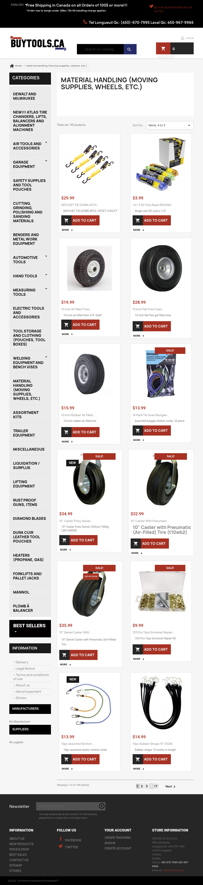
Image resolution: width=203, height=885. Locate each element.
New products (21, 844)
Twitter (71, 847)
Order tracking (117, 838)
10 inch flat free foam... (148, 309)
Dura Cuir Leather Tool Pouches (26, 537)
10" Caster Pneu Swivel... (76, 521)
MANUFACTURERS (25, 709)
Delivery (21, 662)
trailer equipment (24, 433)
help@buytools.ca (173, 870)
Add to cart (83, 220)
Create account (117, 848)
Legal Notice (25, 668)
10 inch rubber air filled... (78, 415)
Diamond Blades (29, 518)
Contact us (19, 860)
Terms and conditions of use (31, 677)
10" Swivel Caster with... (75, 632)
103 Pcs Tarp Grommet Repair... (153, 632)
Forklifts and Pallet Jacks (27, 576)
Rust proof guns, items (25, 502)
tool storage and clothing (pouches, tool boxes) (29, 338)
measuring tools (24, 292)
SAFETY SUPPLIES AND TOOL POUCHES (29, 185)
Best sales (18, 855)
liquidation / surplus (26, 465)
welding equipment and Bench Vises (28, 363)
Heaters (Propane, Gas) (28, 557)
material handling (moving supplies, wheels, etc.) (26, 390)
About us (22, 685)
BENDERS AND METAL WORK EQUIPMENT (26, 239)
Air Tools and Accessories (27, 146)
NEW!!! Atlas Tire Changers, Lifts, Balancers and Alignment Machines (30, 121)
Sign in (109, 843)
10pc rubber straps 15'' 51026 (152, 744)
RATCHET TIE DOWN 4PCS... (80, 205)
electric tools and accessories (28, 313)
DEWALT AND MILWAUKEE (24, 96)
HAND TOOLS (25, 276)
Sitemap (15, 865)
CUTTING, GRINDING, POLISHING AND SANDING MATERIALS (27, 212)
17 (156, 786)
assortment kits (25, 415)
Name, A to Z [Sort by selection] (170, 125)
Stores (20, 698)
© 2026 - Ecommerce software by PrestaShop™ (33, 880)
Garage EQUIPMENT (24, 164)
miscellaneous (29, 449)
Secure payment (28, 691)
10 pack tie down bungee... (151, 415)
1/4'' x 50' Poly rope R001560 (152, 205)
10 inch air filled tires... (76, 309)
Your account (117, 830)
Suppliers (20, 729)
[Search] (106, 49)
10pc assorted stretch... (77, 744)
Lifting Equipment (24, 484)
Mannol (21, 592)
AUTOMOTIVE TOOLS (25, 259)
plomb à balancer (23, 608)
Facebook (72, 840)
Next (171, 786)
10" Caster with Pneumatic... (150, 521)
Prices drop (19, 849)
